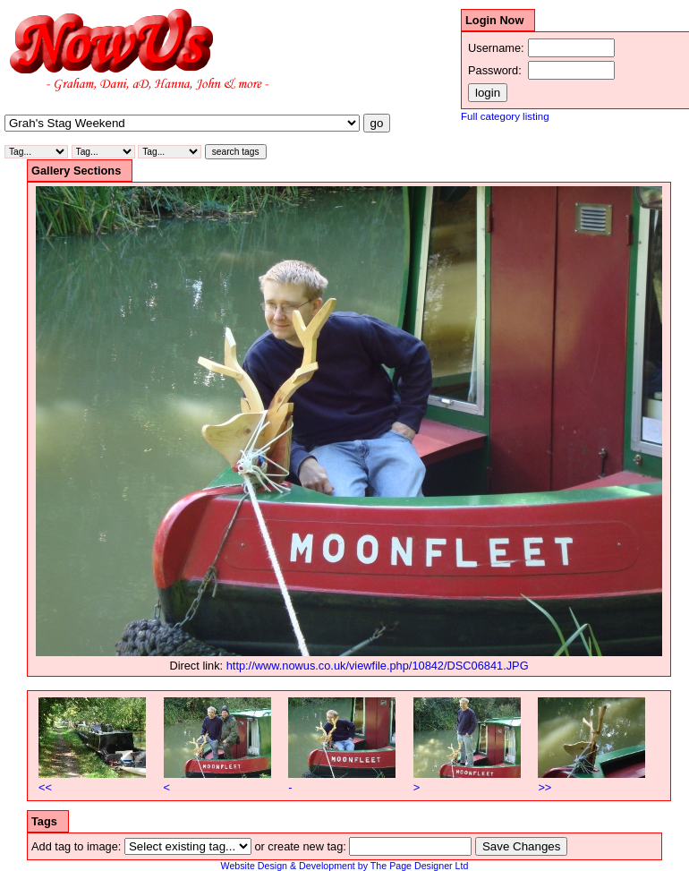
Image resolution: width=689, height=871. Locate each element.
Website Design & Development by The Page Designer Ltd (345, 865)
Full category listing (505, 116)
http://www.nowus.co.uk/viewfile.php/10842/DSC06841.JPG (377, 665)
